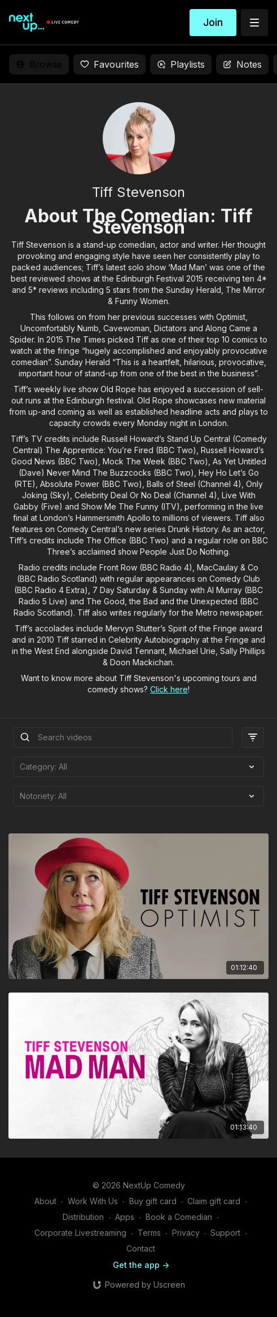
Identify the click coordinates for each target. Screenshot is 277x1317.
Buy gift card (153, 1201)
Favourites (109, 64)
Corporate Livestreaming (80, 1232)
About (45, 1201)
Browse (39, 64)
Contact (140, 1248)
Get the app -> (141, 1265)
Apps (124, 1217)
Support (225, 1232)
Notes (242, 64)
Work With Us (93, 1201)
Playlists (181, 64)
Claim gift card (213, 1201)
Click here (169, 689)
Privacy (186, 1232)
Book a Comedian (179, 1217)
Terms (149, 1232)
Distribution (83, 1217)
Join (213, 22)
